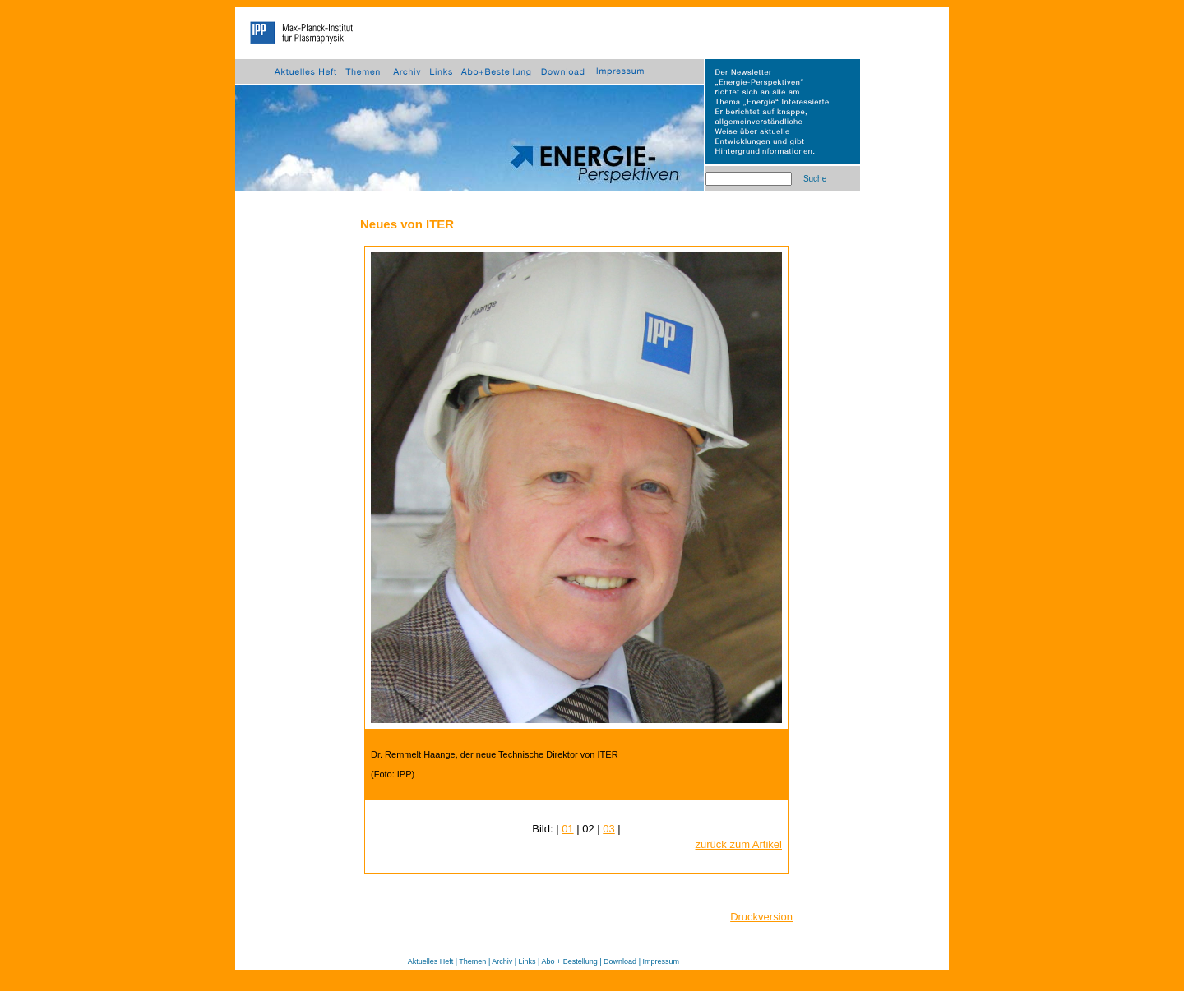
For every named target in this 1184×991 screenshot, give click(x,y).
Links (527, 961)
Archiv (502, 961)
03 (608, 829)
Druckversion (761, 916)
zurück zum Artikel (739, 844)
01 (567, 829)
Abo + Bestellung (569, 961)
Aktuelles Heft (431, 961)
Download (620, 961)
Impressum (660, 961)
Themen (472, 961)
